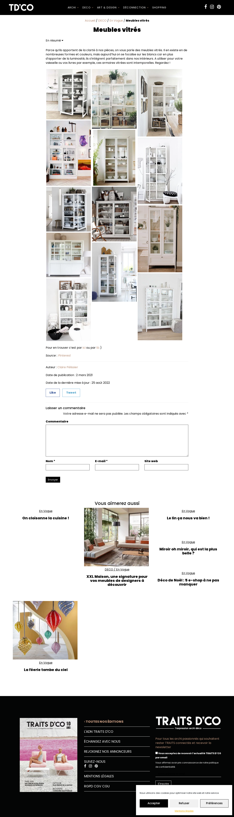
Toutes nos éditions (103, 721)
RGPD (88, 786)
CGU (106, 786)
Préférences (214, 803)
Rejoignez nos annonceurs (108, 751)
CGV (97, 786)
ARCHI (73, 7)
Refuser (184, 803)
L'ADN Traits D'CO (98, 731)
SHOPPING (159, 7)
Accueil (90, 20)
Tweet (71, 393)
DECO (87, 7)
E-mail (101, 461)
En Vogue (116, 20)
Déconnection (136, 7)
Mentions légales (184, 810)
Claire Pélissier (67, 367)
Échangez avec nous (102, 741)
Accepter (154, 803)
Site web (151, 461)
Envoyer (53, 480)
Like (53, 393)
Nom (50, 461)
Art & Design (108, 7)
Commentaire (57, 422)
